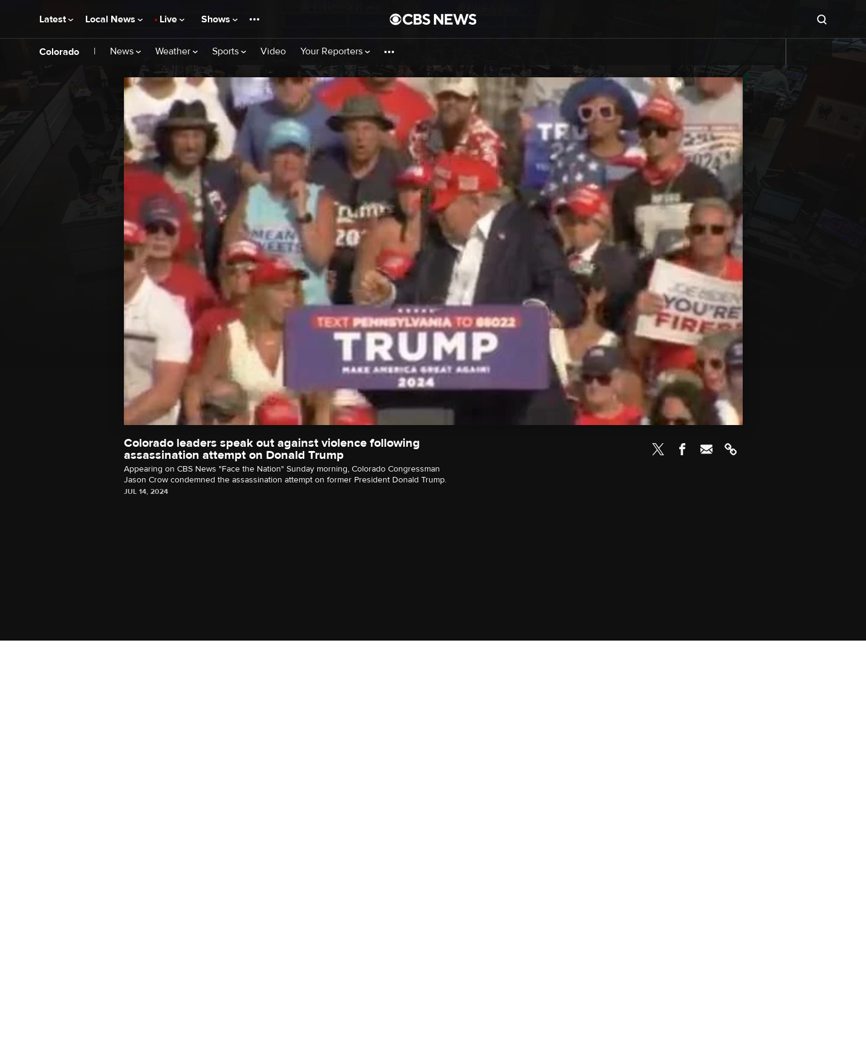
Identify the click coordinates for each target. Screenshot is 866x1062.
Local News (114, 19)
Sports (229, 51)
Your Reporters (335, 51)
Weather (176, 51)
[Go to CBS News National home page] (433, 19)
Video (273, 51)
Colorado (59, 52)
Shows (219, 19)
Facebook (682, 449)
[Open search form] (821, 19)
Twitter (658, 449)
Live (172, 19)
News (125, 51)
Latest (56, 19)
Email (706, 449)
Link (731, 449)
